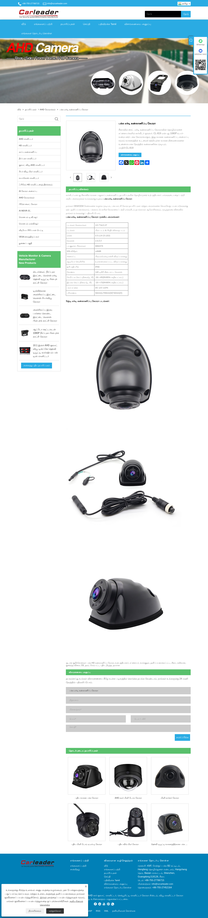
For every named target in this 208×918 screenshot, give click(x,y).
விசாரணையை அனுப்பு (137, 24)
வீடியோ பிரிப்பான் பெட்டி (31, 230)
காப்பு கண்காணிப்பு (28, 152)
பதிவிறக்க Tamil (107, 24)
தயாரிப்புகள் (68, 24)
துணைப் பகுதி (25, 243)
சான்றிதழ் (75, 868)
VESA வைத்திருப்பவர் (29, 237)
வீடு (23, 24)
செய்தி (86, 24)
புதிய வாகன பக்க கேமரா (86, 797)
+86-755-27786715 (30, 3)
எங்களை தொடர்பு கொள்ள (36, 33)
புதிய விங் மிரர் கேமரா (128, 843)
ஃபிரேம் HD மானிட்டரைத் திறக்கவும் (36, 184)
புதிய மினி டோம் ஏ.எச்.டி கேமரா (86, 843)
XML (106, 910)
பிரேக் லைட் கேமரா (28, 204)
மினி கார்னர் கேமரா (170, 797)
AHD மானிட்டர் (26, 139)
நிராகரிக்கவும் (35, 911)
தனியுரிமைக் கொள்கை (123, 910)
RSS (98, 910)
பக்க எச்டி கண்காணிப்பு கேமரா (74, 109)
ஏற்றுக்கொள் (55, 911)
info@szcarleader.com (57, 3)
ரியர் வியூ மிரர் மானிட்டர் (30, 171)
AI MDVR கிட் (25, 211)
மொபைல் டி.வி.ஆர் (28, 217)
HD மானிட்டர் (25, 145)
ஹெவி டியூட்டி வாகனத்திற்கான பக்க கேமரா (171, 843)
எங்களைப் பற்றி (43, 24)
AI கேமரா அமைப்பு (28, 191)
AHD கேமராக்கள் (47, 109)
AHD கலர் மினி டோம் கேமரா (128, 797)
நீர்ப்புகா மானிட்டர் (27, 158)
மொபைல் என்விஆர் (28, 224)
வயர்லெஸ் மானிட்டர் (29, 178)
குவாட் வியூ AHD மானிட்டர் (32, 165)
